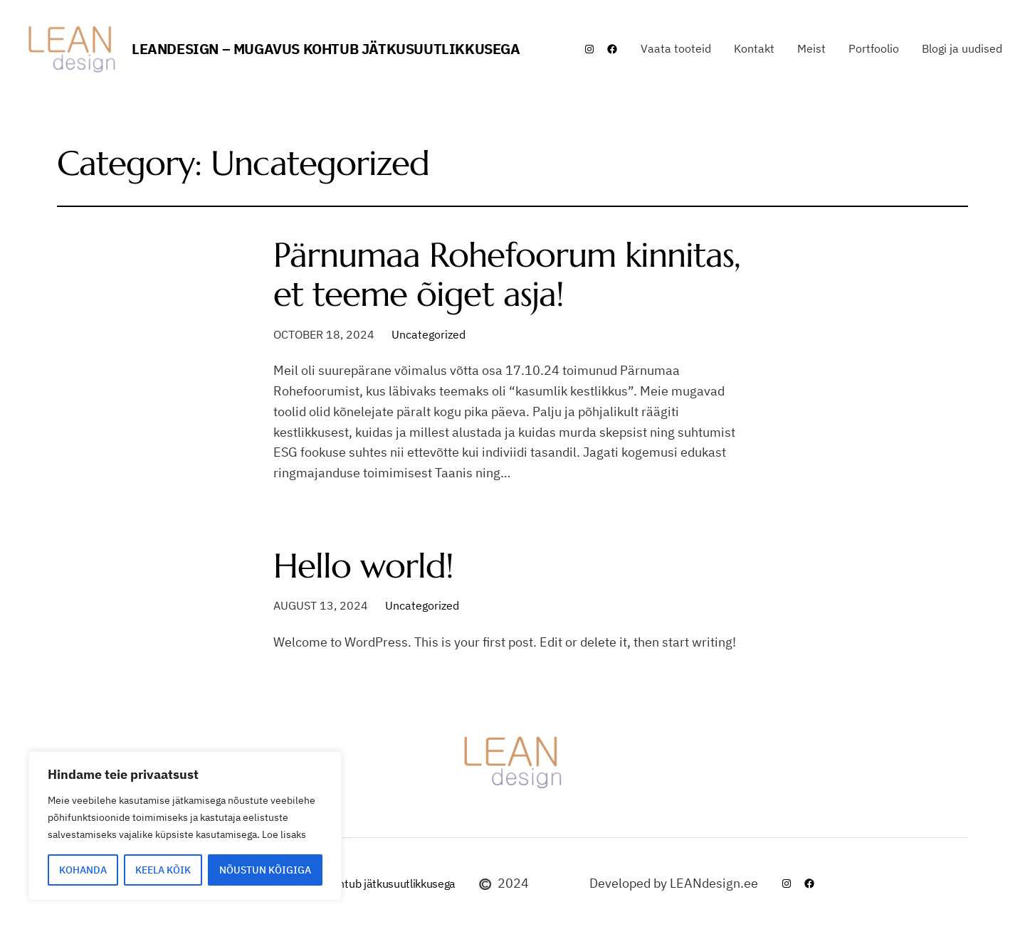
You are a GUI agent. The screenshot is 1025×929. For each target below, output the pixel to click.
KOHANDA (83, 870)
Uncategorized (428, 334)
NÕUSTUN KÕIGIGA (265, 870)
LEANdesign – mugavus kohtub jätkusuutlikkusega (326, 48)
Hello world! (363, 565)
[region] (185, 826)
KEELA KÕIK (163, 870)
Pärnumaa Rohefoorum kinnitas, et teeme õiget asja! (506, 274)
